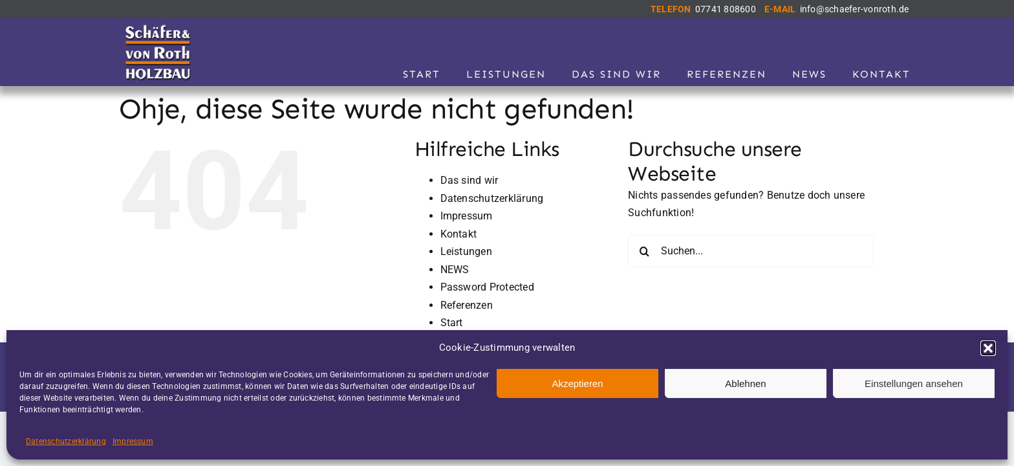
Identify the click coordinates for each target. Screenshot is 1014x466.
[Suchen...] (751, 251)
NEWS (454, 269)
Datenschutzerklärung (66, 441)
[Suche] (644, 251)
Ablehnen (745, 383)
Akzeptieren (577, 383)
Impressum (133, 441)
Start (451, 322)
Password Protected (487, 287)
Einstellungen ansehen (914, 383)
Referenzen (466, 305)
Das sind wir (469, 180)
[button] (988, 348)
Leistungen (466, 251)
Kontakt (458, 234)
